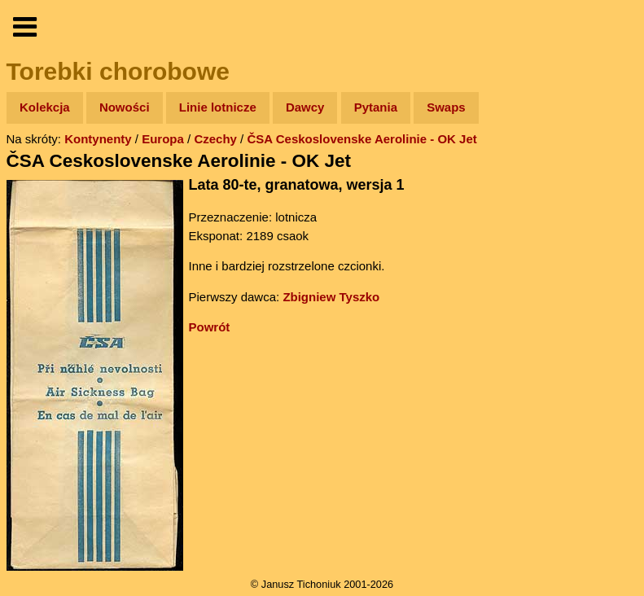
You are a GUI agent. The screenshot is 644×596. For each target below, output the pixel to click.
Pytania (375, 107)
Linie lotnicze (217, 107)
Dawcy (305, 107)
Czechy (215, 139)
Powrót (209, 327)
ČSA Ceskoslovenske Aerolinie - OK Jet (361, 139)
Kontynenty (98, 139)
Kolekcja (45, 107)
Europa (163, 139)
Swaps (446, 107)
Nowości (124, 107)
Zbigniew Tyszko (331, 297)
